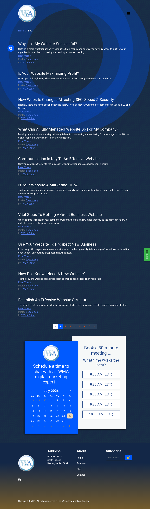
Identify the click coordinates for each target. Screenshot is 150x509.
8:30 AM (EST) (101, 397)
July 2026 (51, 403)
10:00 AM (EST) (101, 426)
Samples (81, 475)
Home (21, 43)
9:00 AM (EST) (101, 406)
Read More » (24, 68)
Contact (81, 486)
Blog (30, 43)
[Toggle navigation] (129, 19)
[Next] (94, 339)
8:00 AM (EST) (101, 386)
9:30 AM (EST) (101, 416)
